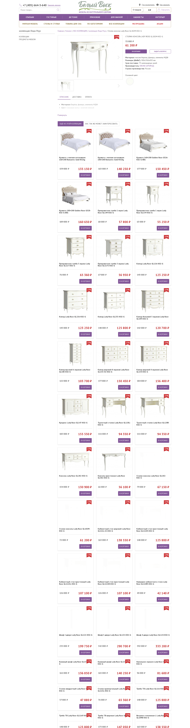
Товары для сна (73, 24)
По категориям (95, 24)
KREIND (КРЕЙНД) (147, 66)
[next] (118, 57)
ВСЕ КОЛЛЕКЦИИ (116, 24)
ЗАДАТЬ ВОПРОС (160, 51)
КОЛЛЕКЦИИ (24, 36)
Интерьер (160, 17)
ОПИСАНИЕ (64, 97)
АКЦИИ (160, 24)
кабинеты (139, 17)
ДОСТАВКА (76, 97)
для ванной (117, 17)
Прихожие (95, 17)
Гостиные (51, 17)
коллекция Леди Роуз (97, 31)
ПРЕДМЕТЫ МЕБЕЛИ (27, 39)
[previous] (62, 57)
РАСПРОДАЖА (138, 24)
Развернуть (62, 115)
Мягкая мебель (30, 24)
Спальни (30, 17)
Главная (61, 31)
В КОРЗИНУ (136, 51)
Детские (73, 17)
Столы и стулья (52, 24)
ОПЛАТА (88, 97)
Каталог (69, 31)
